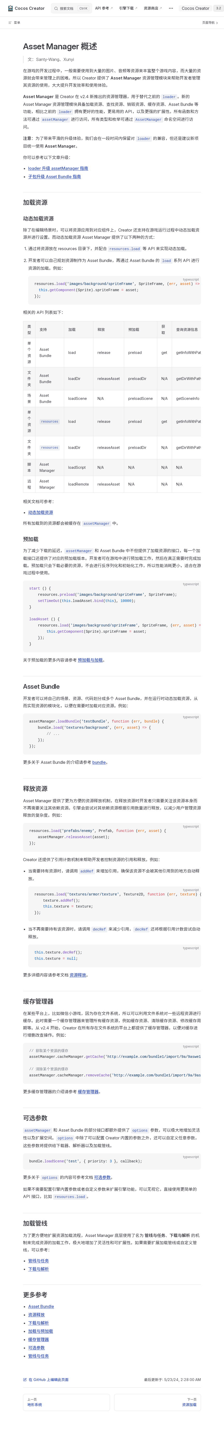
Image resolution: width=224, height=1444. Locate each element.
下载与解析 (38, 1269)
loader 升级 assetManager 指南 (58, 168)
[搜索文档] (71, 8)
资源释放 (78, 975)
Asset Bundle (41, 1306)
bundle (99, 762)
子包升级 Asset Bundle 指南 (54, 176)
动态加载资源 (40, 512)
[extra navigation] (171, 8)
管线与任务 (38, 1260)
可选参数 (102, 1177)
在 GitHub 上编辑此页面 (46, 1379)
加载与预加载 (40, 1331)
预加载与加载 (90, 660)
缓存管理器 (88, 1091)
